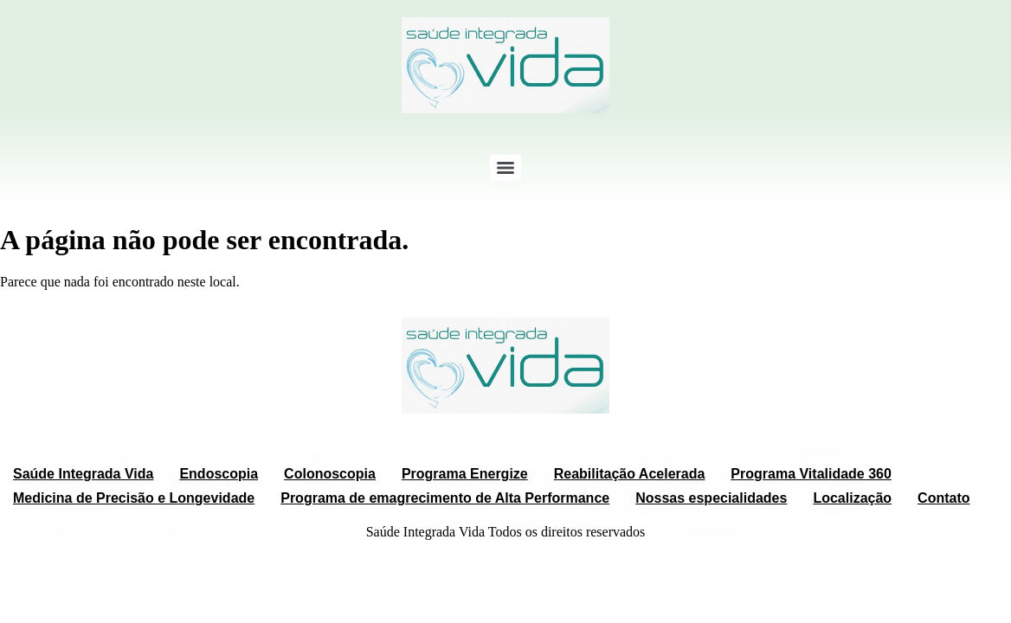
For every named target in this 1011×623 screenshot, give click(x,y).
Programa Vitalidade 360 (811, 473)
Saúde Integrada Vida (83, 473)
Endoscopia (218, 473)
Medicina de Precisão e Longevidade (133, 498)
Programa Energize (465, 473)
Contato (943, 498)
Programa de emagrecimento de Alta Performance (444, 498)
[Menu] (505, 168)
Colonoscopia (330, 473)
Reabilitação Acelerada (629, 473)
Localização (852, 498)
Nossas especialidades (711, 498)
